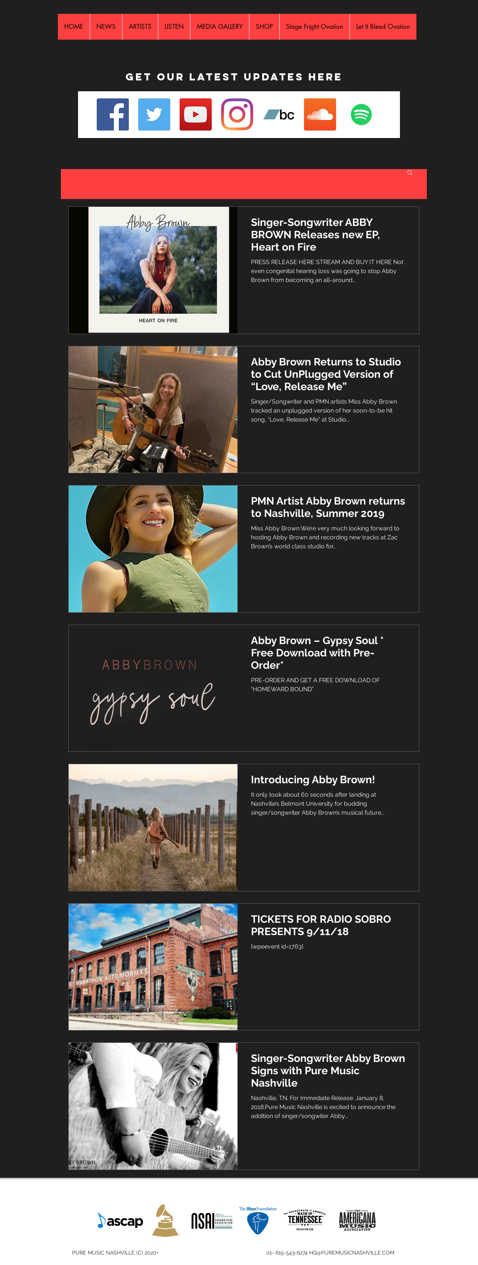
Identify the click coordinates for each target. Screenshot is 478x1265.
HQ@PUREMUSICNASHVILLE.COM (351, 1253)
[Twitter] (154, 114)
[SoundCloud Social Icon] (320, 114)
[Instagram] (237, 114)
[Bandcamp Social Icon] (279, 114)
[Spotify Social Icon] (361, 114)
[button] (409, 173)
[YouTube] (196, 114)
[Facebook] (113, 114)
